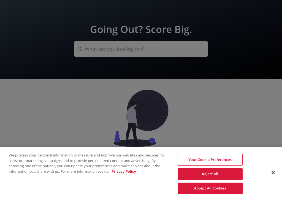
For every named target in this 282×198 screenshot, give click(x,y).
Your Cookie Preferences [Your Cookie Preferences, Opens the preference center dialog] (210, 160)
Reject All (210, 174)
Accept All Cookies (210, 189)
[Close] (273, 174)
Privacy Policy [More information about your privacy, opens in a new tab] (124, 172)
